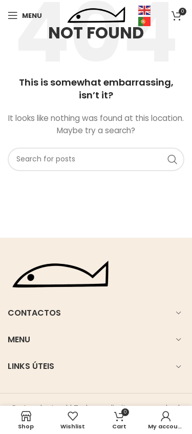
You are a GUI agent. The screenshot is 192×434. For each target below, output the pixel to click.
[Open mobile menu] (25, 15)
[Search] (96, 159)
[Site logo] (96, 15)
